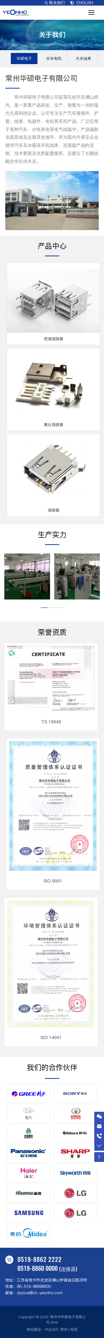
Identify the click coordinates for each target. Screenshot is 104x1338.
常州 (63, 1329)
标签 (74, 1329)
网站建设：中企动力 (43, 1329)
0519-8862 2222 (39, 1259)
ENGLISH (81, 3)
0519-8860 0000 (37, 1268)
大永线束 (83, 58)
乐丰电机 (54, 58)
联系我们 (55, 3)
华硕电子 (24, 58)
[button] (44, 607)
